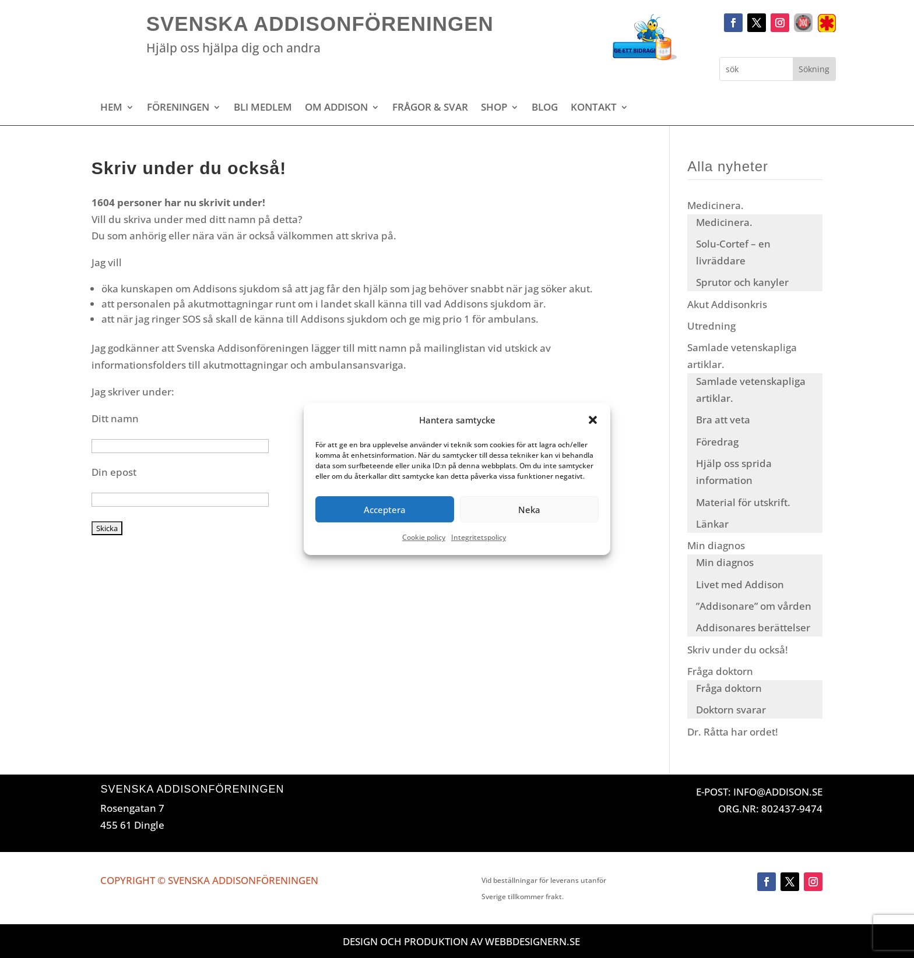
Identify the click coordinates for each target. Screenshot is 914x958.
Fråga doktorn (720, 671)
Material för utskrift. (743, 502)
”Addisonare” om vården (753, 606)
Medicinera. (715, 205)
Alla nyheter (727, 166)
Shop (494, 108)
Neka (529, 509)
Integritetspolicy (478, 538)
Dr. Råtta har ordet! (732, 731)
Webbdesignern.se (532, 941)
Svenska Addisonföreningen (320, 23)
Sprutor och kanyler (742, 282)
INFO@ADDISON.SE (777, 791)
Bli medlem (263, 108)
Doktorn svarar (731, 709)
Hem (111, 108)
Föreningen (178, 108)
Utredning (711, 326)
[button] (593, 420)
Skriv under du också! (737, 649)
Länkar (712, 524)
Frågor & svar (430, 108)
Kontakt (594, 108)
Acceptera (385, 509)
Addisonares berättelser (753, 627)
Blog (545, 108)
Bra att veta (723, 419)
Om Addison (336, 108)
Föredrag (717, 441)
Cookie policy (423, 538)
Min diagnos (716, 545)
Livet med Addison (740, 584)
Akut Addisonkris (727, 304)
